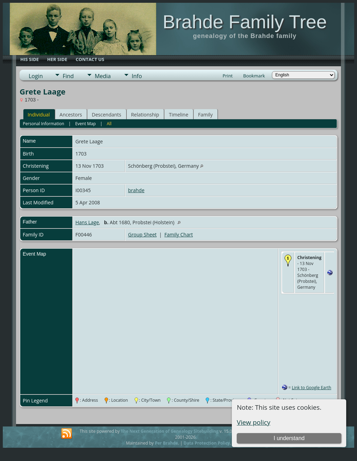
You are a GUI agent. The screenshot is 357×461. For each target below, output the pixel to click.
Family (205, 114)
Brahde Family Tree (244, 21)
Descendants (106, 114)
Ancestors (71, 114)
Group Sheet (142, 234)
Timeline (178, 114)
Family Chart (179, 234)
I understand (289, 438)
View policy (253, 422)
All (109, 124)
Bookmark (254, 76)
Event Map (85, 124)
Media (103, 76)
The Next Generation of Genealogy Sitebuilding (169, 431)
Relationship (145, 114)
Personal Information (43, 124)
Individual (39, 114)
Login (36, 76)
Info (137, 76)
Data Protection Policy (207, 443)
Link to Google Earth (311, 388)
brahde (136, 190)
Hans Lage (87, 222)
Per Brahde (166, 443)
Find (68, 76)
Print (227, 76)
